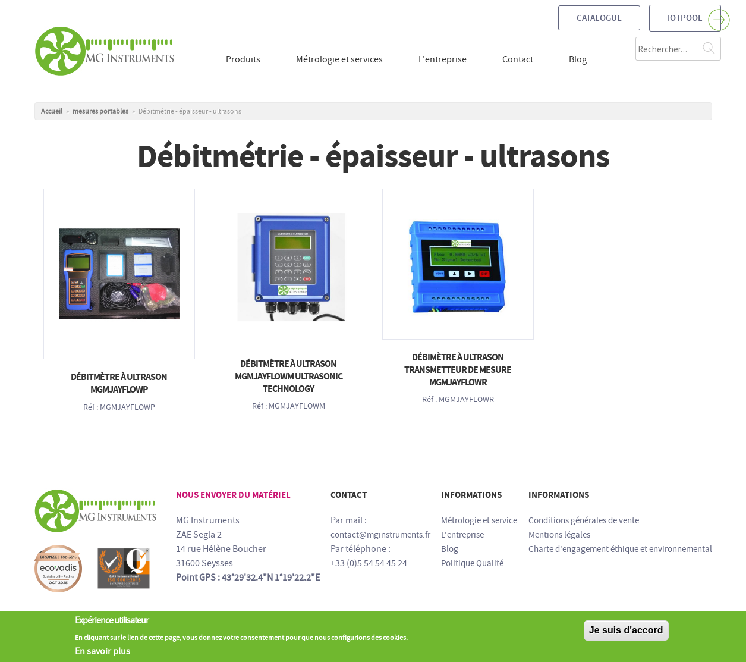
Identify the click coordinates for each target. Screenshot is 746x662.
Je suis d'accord (626, 634)
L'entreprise (462, 535)
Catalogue (599, 18)
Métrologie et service (479, 520)
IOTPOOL (685, 18)
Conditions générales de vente (583, 520)
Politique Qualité (472, 563)
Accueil (51, 111)
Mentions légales (559, 535)
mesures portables (100, 111)
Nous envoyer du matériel (233, 495)
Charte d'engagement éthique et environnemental (620, 549)
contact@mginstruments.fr (380, 535)
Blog (449, 549)
